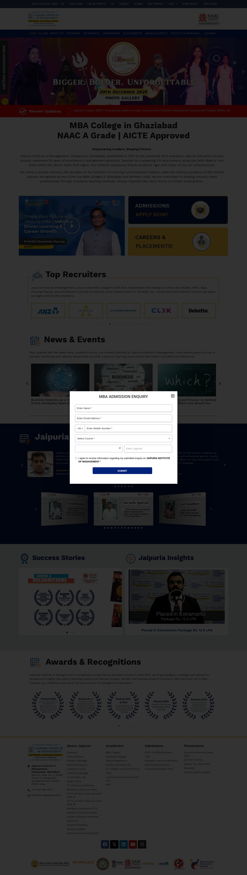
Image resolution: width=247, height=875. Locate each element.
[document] (123, 437)
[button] (173, 396)
